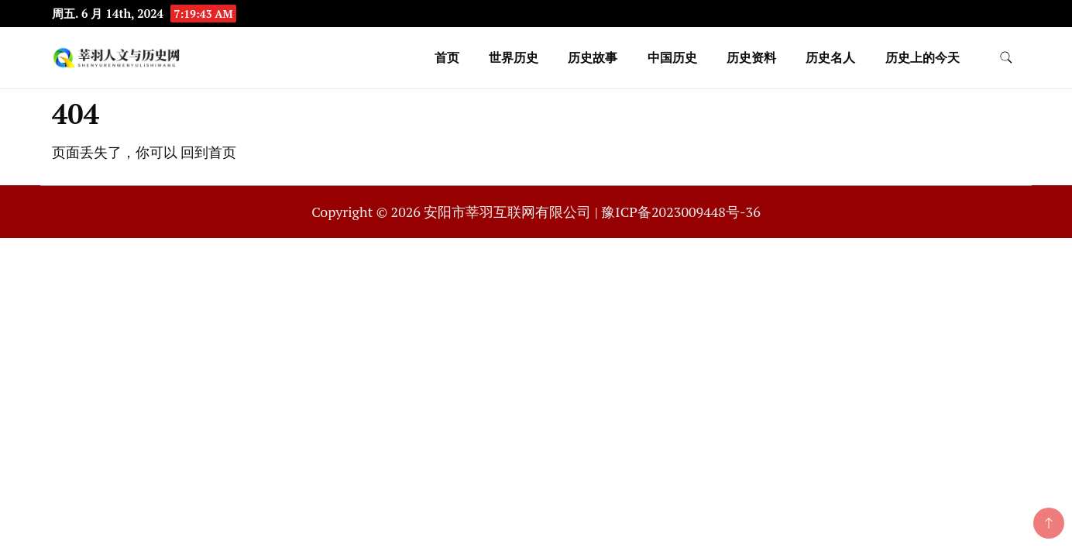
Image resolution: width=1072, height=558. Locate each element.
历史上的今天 (922, 57)
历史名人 (830, 57)
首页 (447, 57)
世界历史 (513, 57)
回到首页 (208, 152)
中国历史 (672, 57)
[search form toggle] (1006, 57)
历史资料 (751, 57)
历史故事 (592, 57)
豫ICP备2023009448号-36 (680, 211)
